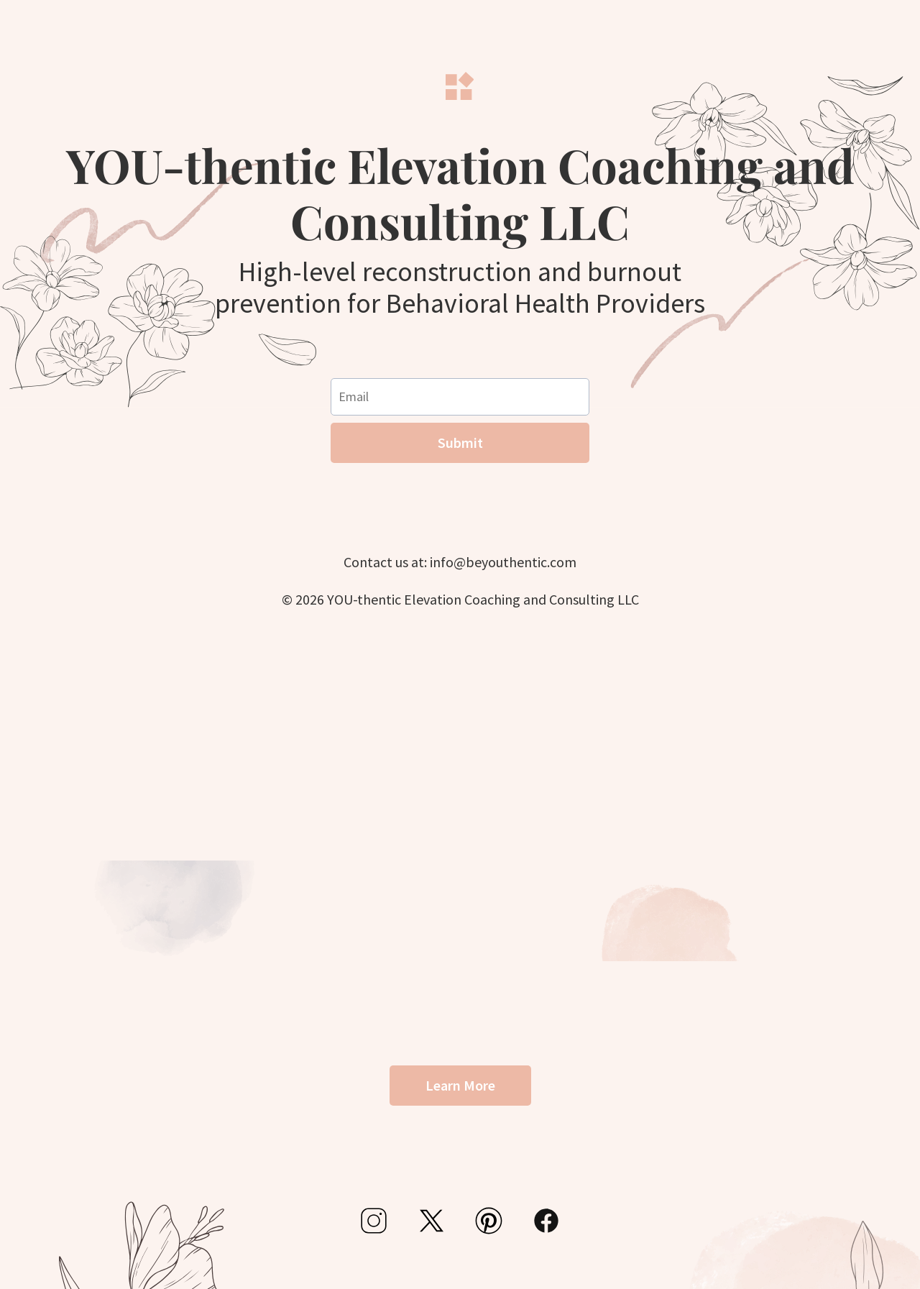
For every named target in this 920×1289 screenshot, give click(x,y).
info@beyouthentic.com (503, 562)
